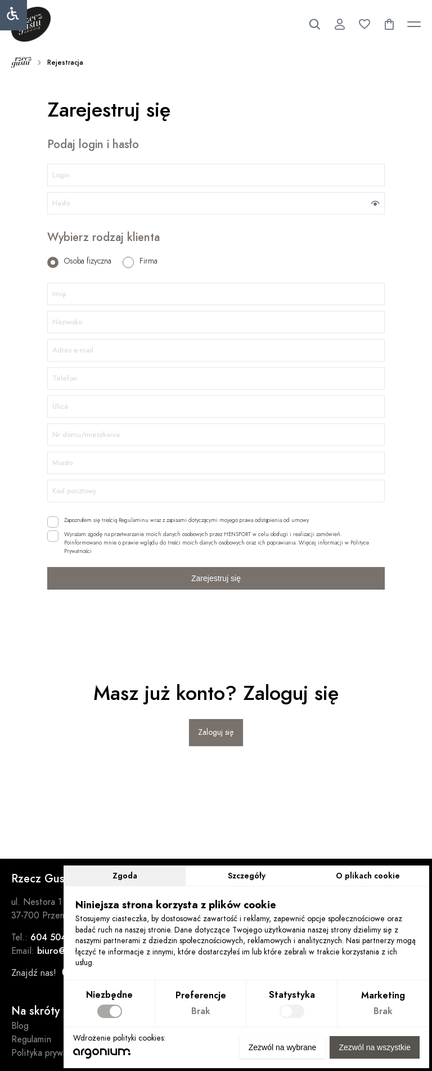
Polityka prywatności (51, 1053)
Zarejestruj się (216, 578)
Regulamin (31, 1039)
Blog (20, 1026)
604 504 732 (57, 937)
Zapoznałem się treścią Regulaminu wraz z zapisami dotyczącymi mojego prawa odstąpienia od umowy (178, 520)
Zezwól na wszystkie (375, 1047)
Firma (140, 261)
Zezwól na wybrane (283, 1047)
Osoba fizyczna (79, 261)
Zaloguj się (216, 732)
